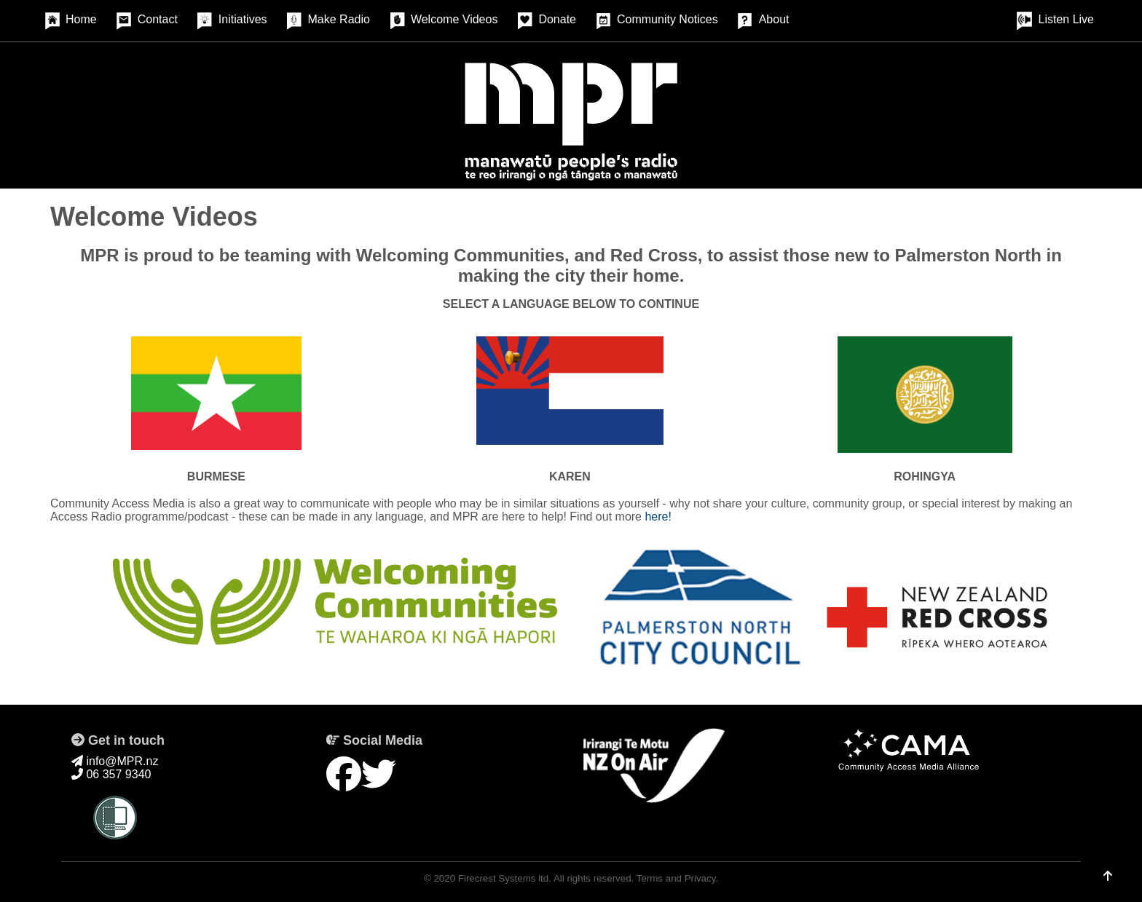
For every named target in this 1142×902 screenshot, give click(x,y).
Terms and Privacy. (677, 878)
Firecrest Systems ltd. (504, 878)
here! (658, 516)
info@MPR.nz (114, 761)
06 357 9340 (111, 774)
